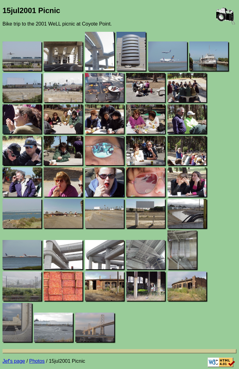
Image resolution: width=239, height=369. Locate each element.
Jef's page (13, 361)
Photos (37, 361)
